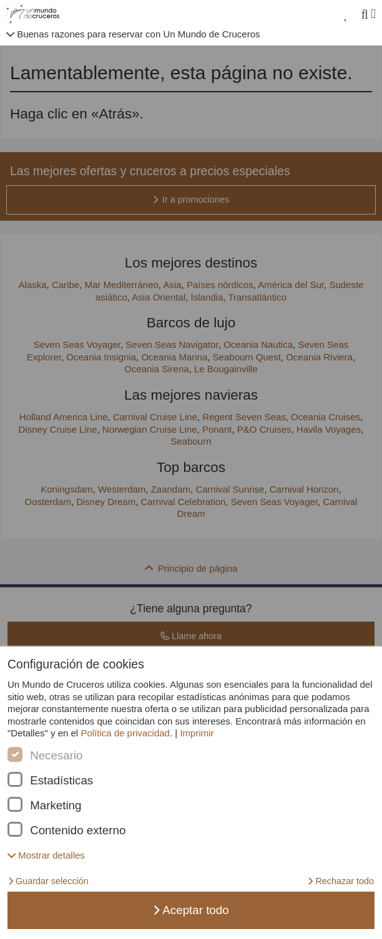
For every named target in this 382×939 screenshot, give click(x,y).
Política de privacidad (125, 733)
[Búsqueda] (364, 14)
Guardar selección (48, 881)
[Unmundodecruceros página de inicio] (35, 14)
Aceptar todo (190, 910)
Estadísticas (61, 780)
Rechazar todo (341, 881)
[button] (46, 855)
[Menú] (373, 14)
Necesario (56, 755)
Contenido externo (77, 830)
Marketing (55, 805)
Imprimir (196, 733)
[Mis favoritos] (346, 14)
